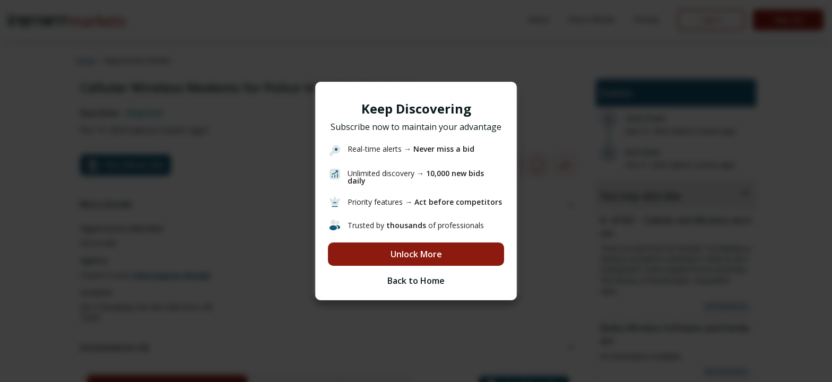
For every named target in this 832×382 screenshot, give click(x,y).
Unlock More (416, 254)
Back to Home (416, 280)
